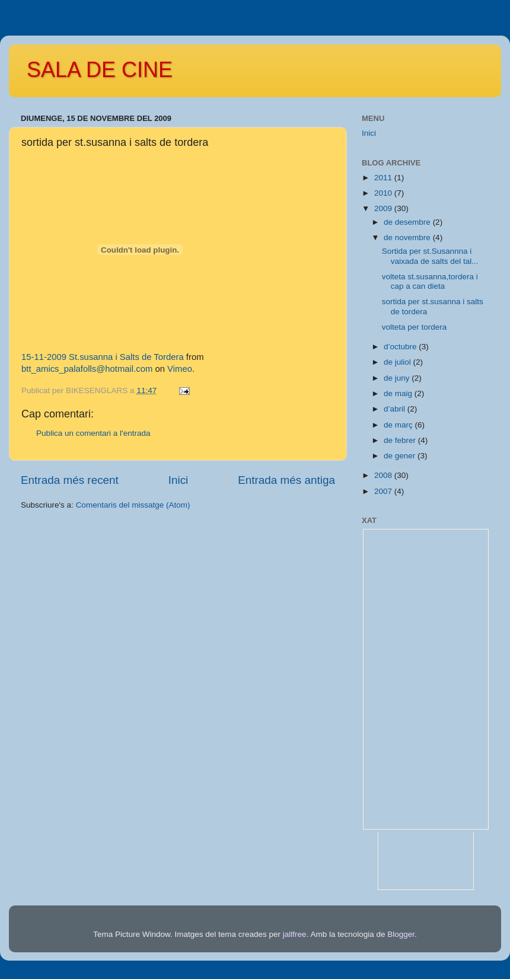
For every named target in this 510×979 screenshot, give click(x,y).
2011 (384, 177)
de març (399, 424)
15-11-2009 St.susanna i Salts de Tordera (102, 357)
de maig (399, 393)
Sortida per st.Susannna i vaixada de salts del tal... (430, 256)
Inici (178, 480)
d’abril (395, 408)
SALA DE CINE (100, 70)
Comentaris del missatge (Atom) (133, 504)
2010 (384, 193)
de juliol (398, 362)
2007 (384, 491)
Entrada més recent (70, 480)
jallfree (295, 934)
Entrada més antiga (286, 480)
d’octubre (401, 346)
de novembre (408, 237)
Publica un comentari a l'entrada (93, 433)
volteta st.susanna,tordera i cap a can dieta (430, 281)
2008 (384, 475)
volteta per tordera (414, 327)
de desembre (408, 222)
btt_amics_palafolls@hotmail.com (86, 369)
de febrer (401, 440)
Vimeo (179, 369)
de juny (398, 378)
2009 (384, 208)
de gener (400, 455)
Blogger (401, 934)
